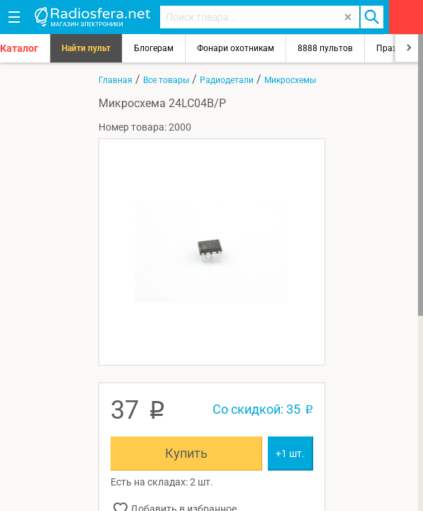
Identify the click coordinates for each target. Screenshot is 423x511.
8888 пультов (325, 48)
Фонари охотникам (235, 48)
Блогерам (154, 48)
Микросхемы (290, 80)
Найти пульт (86, 48)
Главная (115, 80)
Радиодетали (227, 80)
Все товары (166, 80)
